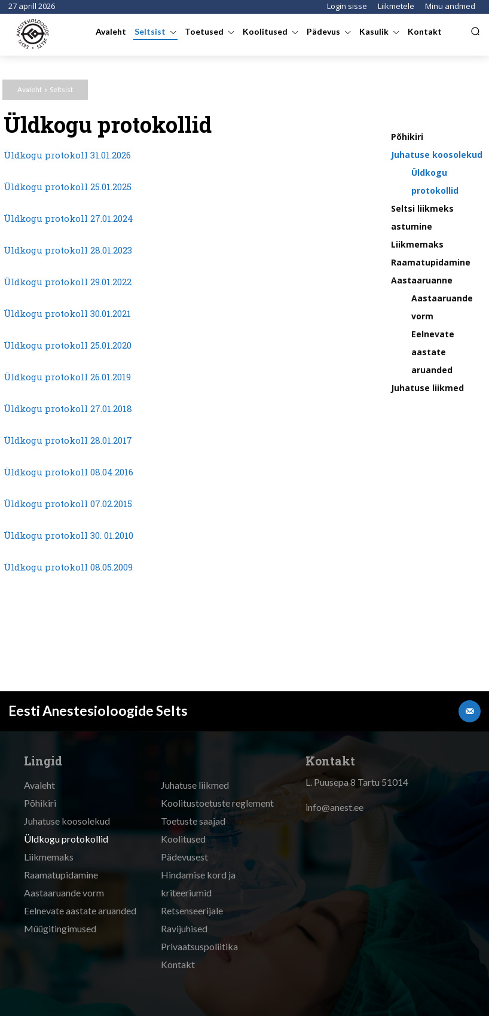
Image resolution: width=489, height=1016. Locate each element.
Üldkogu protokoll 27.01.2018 (68, 408)
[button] (475, 31)
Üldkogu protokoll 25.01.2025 (68, 187)
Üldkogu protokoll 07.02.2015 (68, 503)
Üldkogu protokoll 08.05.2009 (68, 567)
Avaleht (29, 89)
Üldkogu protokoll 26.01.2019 (67, 377)
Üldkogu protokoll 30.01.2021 (67, 313)
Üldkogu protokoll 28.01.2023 (68, 250)
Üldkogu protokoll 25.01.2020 (68, 345)
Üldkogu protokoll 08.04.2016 (68, 472)
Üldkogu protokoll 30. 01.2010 (68, 535)
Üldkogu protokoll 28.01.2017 (68, 440)
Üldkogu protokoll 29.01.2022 (68, 282)
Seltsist (61, 89)
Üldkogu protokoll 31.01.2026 (67, 155)
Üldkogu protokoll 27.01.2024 (68, 218)
